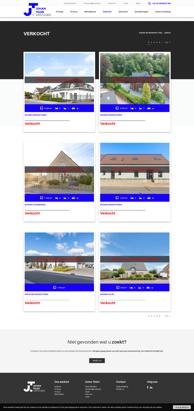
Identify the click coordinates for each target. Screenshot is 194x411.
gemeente (152, 33)
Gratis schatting (163, 11)
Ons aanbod (61, 381)
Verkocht (107, 11)
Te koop (59, 11)
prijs (160, 33)
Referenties (59, 394)
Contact (121, 381)
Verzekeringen (141, 11)
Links (126, 3)
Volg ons (152, 381)
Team (138, 3)
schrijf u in (97, 361)
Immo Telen (92, 381)
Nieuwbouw (90, 11)
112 (166, 42)
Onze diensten (70, 3)
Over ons (112, 3)
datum (168, 33)
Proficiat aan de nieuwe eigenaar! (59, 79)
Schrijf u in (120, 389)
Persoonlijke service (92, 3)
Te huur (73, 11)
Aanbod (57, 386)
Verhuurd (123, 11)
